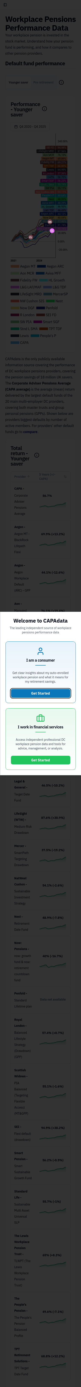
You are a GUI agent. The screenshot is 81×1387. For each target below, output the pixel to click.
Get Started (40, 693)
